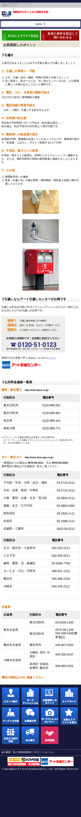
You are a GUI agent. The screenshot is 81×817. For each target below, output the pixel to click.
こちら (52, 357)
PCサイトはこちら (44, 752)
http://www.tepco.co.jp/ (37, 390)
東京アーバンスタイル (6, 14)
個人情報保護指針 (22, 752)
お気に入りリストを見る (74, 12)
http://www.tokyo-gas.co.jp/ (39, 457)
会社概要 (6, 752)
